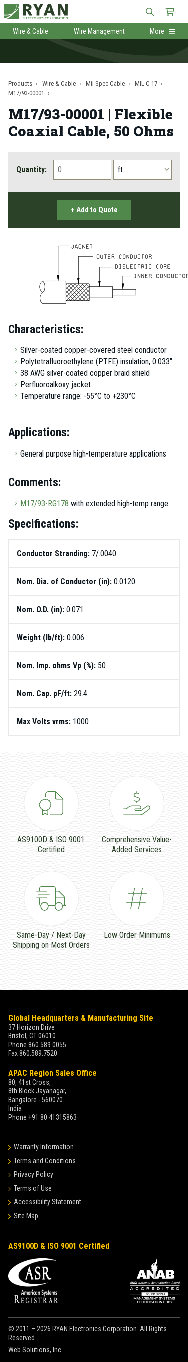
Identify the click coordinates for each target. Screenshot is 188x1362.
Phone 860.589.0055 (37, 1045)
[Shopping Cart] (169, 12)
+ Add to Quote (94, 209)
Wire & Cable (30, 31)
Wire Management (99, 31)
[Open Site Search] (150, 11)
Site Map (26, 1216)
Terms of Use (33, 1188)
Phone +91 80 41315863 (42, 1117)
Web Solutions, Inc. (35, 1350)
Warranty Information (44, 1147)
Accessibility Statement (47, 1202)
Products (20, 83)
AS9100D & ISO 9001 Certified (58, 1246)
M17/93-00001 (26, 93)
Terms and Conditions (45, 1161)
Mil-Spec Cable (105, 83)
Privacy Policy (33, 1174)
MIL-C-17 (146, 83)
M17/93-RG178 (44, 503)
